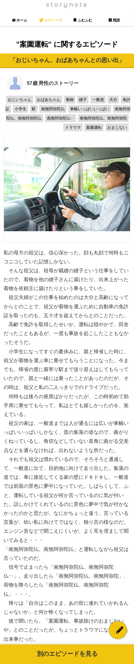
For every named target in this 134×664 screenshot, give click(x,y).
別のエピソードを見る (67, 653)
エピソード (51, 20)
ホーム (19, 20)
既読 (114, 20)
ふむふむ (82, 20)
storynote (67, 4)
